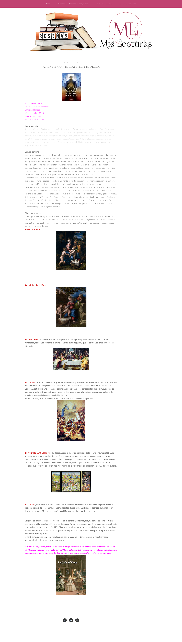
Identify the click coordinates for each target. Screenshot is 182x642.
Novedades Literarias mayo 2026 (73, 3)
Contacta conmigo (127, 3)
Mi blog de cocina (104, 3)
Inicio (49, 3)
